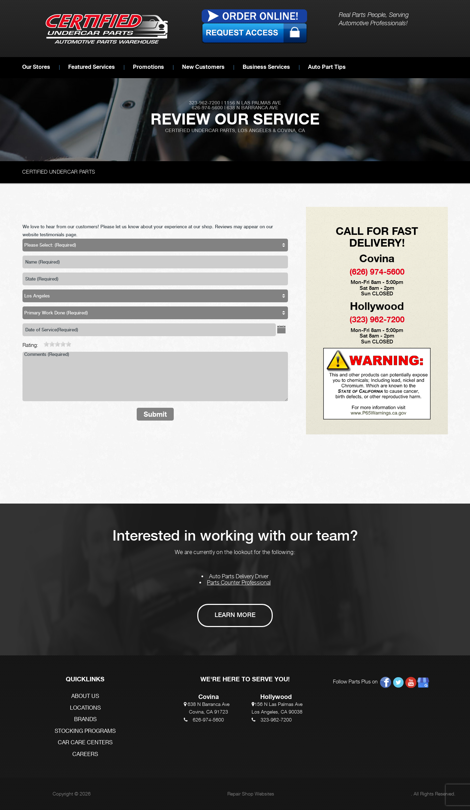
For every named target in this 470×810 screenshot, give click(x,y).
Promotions (148, 66)
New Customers (203, 66)
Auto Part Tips (327, 66)
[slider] (57, 344)
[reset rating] (41, 343)
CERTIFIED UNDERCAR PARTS (58, 171)
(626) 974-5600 (377, 271)
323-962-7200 (276, 719)
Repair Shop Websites (250, 794)
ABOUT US (85, 696)
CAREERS (85, 754)
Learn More (235, 614)
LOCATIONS (85, 708)
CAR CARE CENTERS (85, 742)
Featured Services (91, 66)
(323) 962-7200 (377, 319)
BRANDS (85, 719)
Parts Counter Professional (239, 582)
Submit (155, 414)
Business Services (266, 66)
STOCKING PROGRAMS (85, 731)
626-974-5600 (208, 719)
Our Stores (36, 66)
